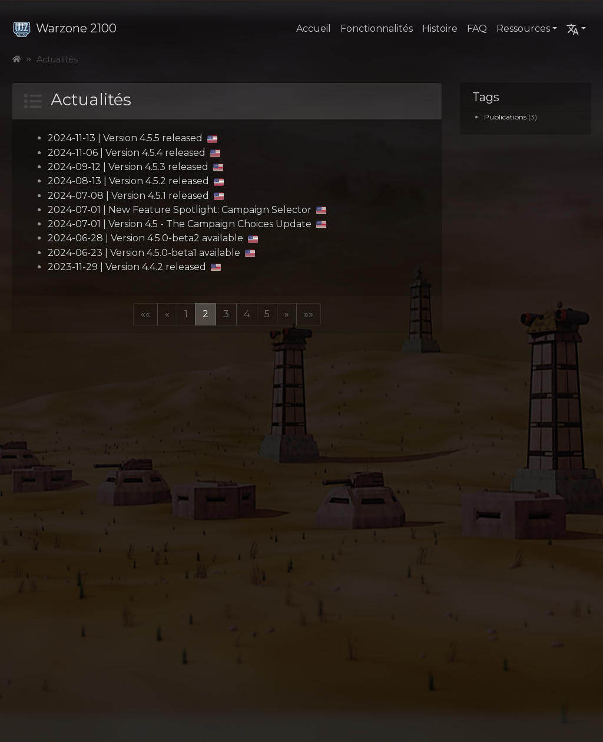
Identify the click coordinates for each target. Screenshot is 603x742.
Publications (505, 116)
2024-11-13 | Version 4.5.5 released (132, 138)
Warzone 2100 (64, 28)
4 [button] (247, 314)
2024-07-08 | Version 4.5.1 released (136, 195)
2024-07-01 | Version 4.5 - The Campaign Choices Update (187, 223)
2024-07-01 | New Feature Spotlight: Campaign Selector (187, 209)
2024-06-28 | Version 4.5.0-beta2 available (153, 238)
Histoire (440, 28)
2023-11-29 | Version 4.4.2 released (134, 266)
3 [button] (226, 314)
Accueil (313, 28)
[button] (145, 314)
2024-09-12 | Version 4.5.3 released (135, 166)
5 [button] (267, 314)
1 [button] (186, 314)
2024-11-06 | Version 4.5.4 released (134, 152)
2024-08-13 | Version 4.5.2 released (136, 181)
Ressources (523, 28)
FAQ (477, 28)
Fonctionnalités (376, 28)
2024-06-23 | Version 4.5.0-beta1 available (151, 252)
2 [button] (205, 314)
